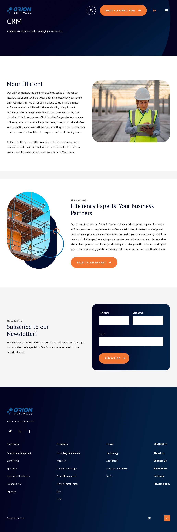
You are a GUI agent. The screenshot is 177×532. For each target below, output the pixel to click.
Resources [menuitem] (160, 444)
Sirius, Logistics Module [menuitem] (68, 453)
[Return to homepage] (19, 10)
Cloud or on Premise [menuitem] (117, 468)
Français (154, 10)
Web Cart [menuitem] (61, 460)
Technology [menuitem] (112, 453)
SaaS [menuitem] (108, 476)
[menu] (166, 10)
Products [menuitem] (62, 444)
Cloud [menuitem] (109, 444)
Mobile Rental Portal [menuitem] (67, 483)
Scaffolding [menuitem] (13, 460)
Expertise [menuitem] (11, 491)
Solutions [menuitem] (13, 444)
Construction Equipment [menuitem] (19, 453)
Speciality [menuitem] (12, 468)
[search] (91, 10)
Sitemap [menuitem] (159, 476)
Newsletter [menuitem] (161, 468)
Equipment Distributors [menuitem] (18, 476)
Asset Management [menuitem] (66, 476)
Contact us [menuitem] (160, 460)
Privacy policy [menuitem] (162, 483)
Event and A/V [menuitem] (14, 483)
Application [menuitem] (112, 460)
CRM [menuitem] (59, 499)
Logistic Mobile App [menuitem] (67, 468)
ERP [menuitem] (59, 491)
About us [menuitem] (159, 453)
